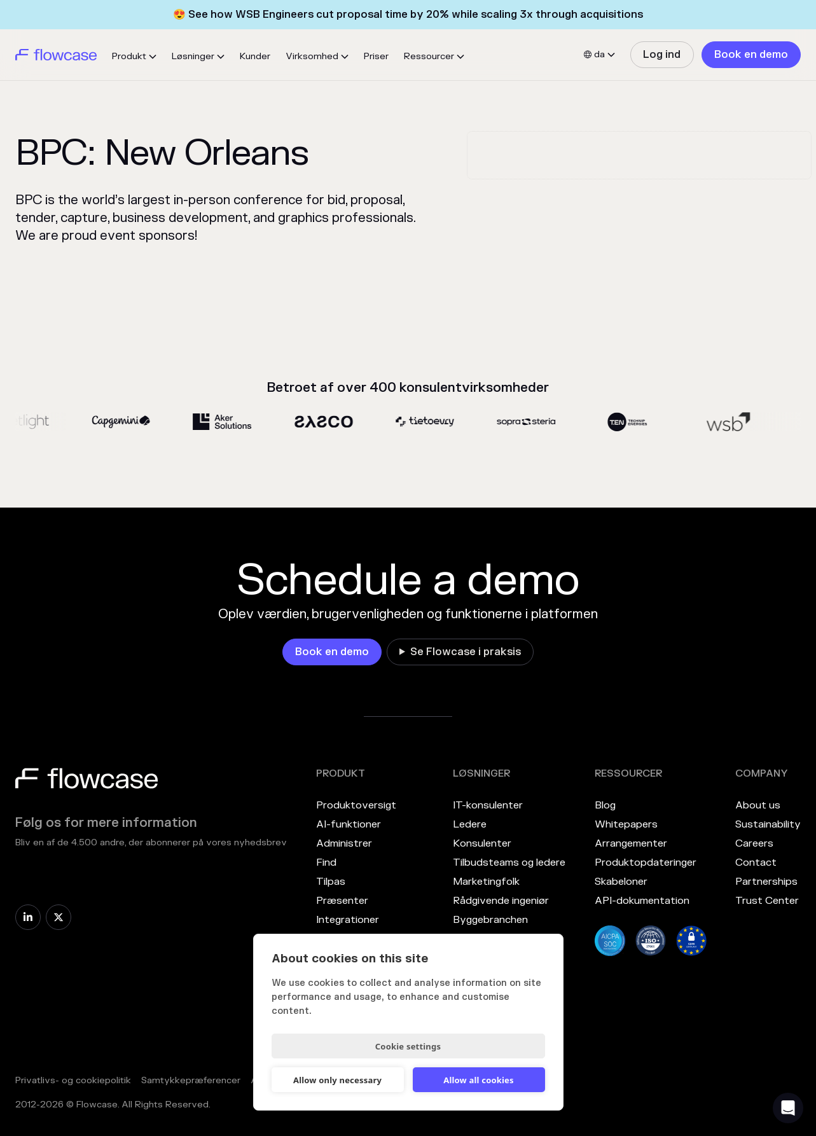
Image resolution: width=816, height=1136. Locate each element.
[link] (661, 54)
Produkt (129, 56)
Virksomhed (312, 56)
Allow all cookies (478, 1080)
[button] (134, 56)
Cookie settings (408, 1046)
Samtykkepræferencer (190, 1080)
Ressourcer (429, 56)
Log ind (662, 55)
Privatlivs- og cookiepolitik (73, 1080)
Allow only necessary (337, 1080)
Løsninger (193, 56)
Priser (376, 56)
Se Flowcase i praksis (465, 652)
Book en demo (751, 55)
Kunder (255, 56)
